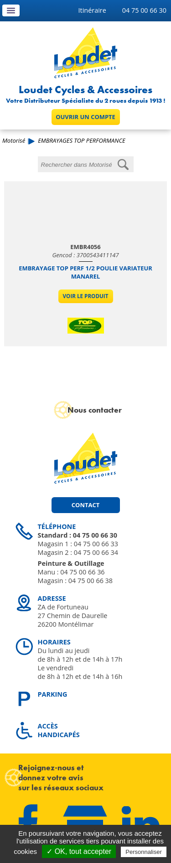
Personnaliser (143, 851)
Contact (85, 505)
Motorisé (13, 140)
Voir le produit (86, 296)
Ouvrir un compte (85, 117)
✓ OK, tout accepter (79, 851)
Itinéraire (92, 10)
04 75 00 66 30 (144, 10)
